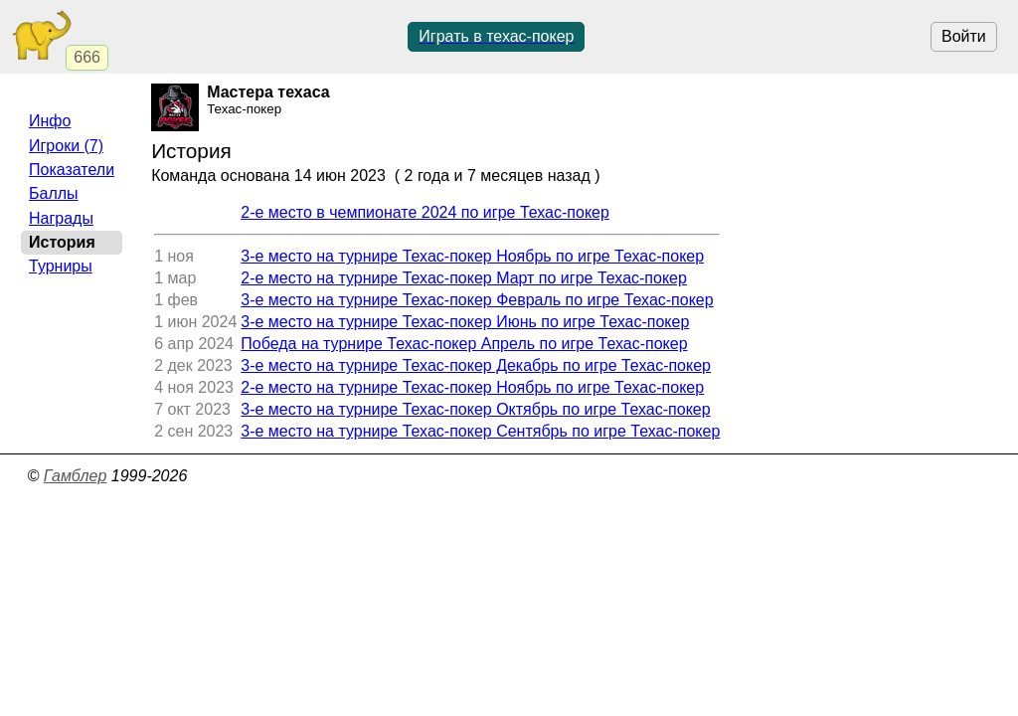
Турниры (60, 266)
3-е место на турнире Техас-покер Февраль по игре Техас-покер (477, 299)
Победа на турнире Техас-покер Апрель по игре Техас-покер (464, 343)
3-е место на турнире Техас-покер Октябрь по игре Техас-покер (475, 409)
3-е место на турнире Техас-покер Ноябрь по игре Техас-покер (472, 256)
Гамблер (75, 475)
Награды (61, 218)
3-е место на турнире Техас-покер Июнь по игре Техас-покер (465, 321)
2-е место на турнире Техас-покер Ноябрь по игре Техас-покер (472, 387)
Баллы (54, 193)
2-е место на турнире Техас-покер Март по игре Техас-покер (464, 277)
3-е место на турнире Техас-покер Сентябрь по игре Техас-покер (480, 431)
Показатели (71, 169)
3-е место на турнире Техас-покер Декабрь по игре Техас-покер (476, 365)
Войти (963, 36)
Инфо (50, 120)
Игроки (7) (66, 145)
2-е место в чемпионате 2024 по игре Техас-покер (425, 212)
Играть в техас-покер (496, 36)
